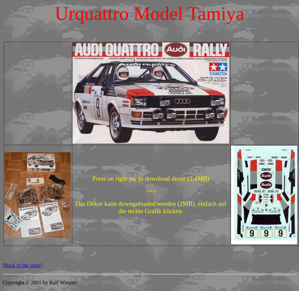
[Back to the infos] (22, 265)
